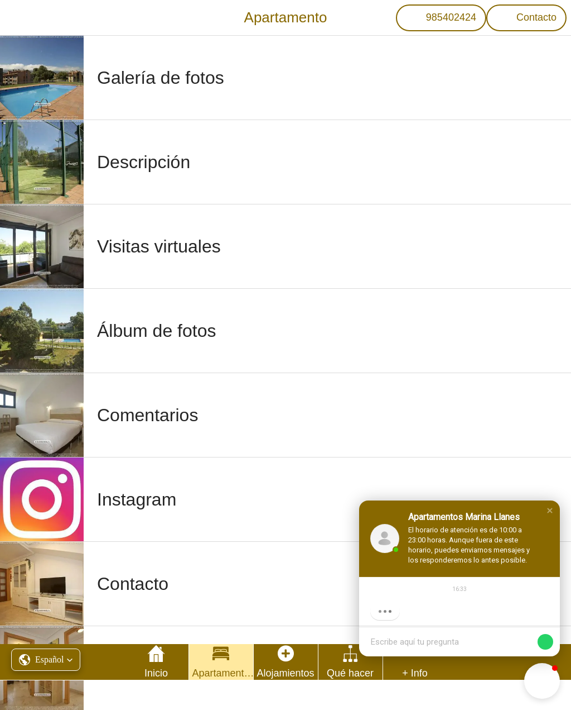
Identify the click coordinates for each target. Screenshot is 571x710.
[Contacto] (526, 17)
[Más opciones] (415, 662)
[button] (549, 510)
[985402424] (441, 17)
